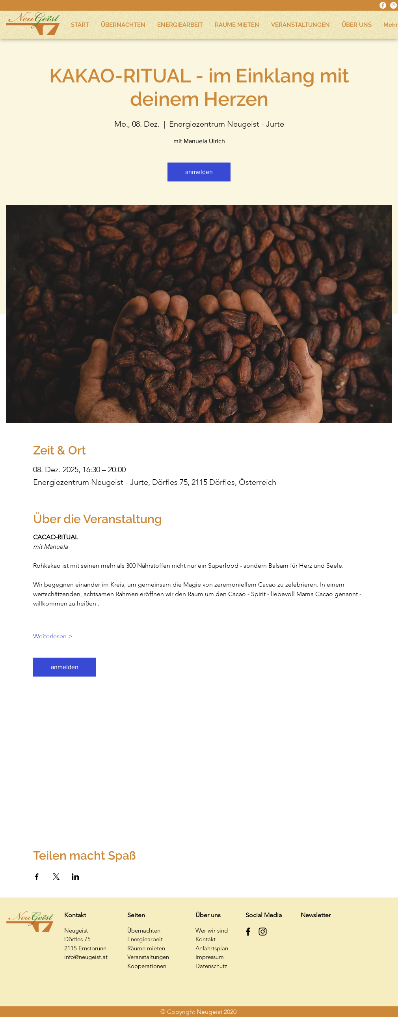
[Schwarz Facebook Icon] (248, 931)
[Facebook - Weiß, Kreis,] (382, 5)
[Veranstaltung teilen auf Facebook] (37, 876)
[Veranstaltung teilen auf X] (56, 876)
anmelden (199, 171)
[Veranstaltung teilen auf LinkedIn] (75, 876)
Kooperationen (146, 966)
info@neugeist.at (86, 957)
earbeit (153, 939)
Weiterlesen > (53, 636)
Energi (135, 939)
